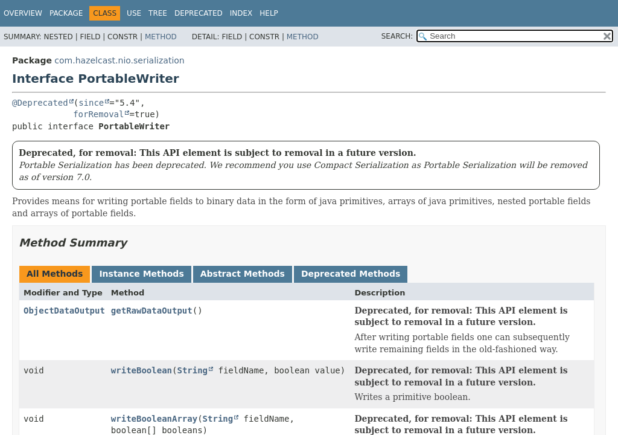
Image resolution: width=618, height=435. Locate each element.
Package (66, 13)
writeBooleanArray (154, 419)
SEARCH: (397, 36)
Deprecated (198, 13)
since (91, 103)
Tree (157, 13)
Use (134, 13)
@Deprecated (40, 103)
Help (269, 13)
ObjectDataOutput (64, 310)
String (192, 370)
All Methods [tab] (55, 274)
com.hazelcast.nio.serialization (119, 60)
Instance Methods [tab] (141, 274)
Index (241, 13)
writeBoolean (141, 370)
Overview (23, 13)
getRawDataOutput (152, 310)
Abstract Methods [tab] (242, 274)
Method (161, 37)
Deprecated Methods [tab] (350, 274)
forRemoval (98, 114)
